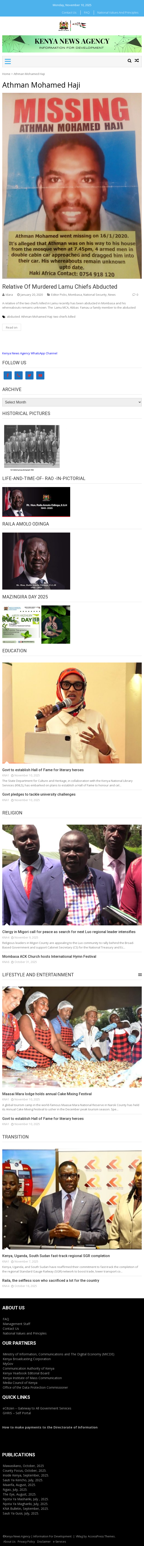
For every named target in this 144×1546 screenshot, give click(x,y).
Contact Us (69, 12)
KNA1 (5, 775)
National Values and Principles (117, 12)
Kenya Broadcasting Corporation (27, 1359)
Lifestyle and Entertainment (38, 974)
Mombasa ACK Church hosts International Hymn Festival (49, 956)
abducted (13, 316)
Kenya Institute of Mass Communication (32, 1378)
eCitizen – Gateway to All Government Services (37, 1408)
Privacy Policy (26, 1542)
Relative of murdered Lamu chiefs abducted (59, 286)
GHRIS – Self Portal (17, 1413)
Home (6, 74)
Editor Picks (59, 295)
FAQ (87, 12)
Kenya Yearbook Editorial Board (26, 1373)
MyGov (8, 1363)
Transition (15, 1137)
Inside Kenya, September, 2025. (26, 1475)
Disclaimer (44, 1542)
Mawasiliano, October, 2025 (23, 1466)
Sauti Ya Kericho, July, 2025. (23, 1480)
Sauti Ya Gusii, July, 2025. (21, 1513)
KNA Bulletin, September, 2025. (26, 1508)
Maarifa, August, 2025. (19, 1485)
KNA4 (5, 937)
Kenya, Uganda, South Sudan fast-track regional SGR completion (56, 1256)
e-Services (59, 1542)
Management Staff (16, 1324)
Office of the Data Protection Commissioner (35, 1387)
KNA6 (5, 962)
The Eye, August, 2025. (19, 1494)
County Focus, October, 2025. (24, 1470)
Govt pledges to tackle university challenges (39, 794)
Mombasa (75, 295)
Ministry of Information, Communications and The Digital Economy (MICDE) (58, 1354)
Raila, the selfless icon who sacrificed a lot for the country (50, 1280)
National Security (95, 295)
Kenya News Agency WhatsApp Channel (29, 353)
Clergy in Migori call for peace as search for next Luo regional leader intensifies (69, 932)
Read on (11, 327)
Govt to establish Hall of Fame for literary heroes (43, 770)
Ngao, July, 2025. (15, 1489)
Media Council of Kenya (20, 1382)
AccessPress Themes (101, 1536)
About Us (9, 1542)
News (112, 295)
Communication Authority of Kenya (28, 1368)
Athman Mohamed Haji (36, 316)
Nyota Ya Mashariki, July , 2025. (26, 1499)
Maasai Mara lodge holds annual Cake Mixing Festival (47, 1094)
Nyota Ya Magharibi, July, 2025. (25, 1504)
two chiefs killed (64, 316)
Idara (9, 295)
